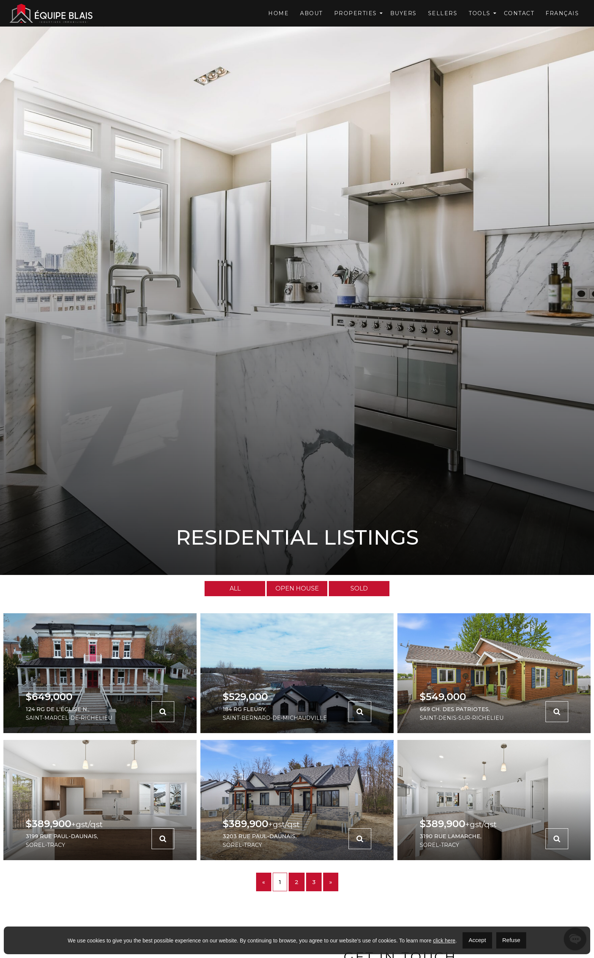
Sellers (443, 13)
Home (278, 13)
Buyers (403, 13)
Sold (359, 588)
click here (444, 941)
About (311, 13)
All (235, 588)
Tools (480, 13)
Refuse (511, 940)
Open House (297, 588)
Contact (519, 13)
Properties (355, 13)
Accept (477, 940)
